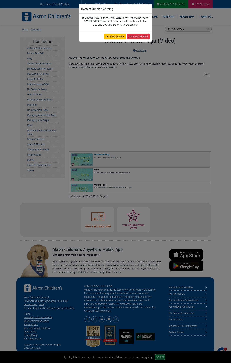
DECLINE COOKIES (138, 36)
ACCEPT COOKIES (115, 36)
